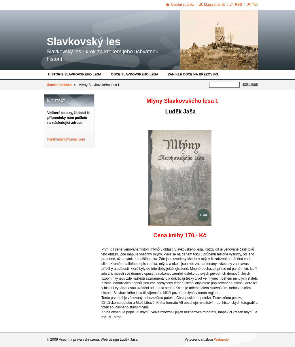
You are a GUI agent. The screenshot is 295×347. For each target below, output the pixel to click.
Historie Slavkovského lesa (74, 74)
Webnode (221, 339)
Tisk (255, 5)
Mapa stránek (214, 5)
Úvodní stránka (59, 85)
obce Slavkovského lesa (134, 74)
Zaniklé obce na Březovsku (193, 74)
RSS (238, 5)
